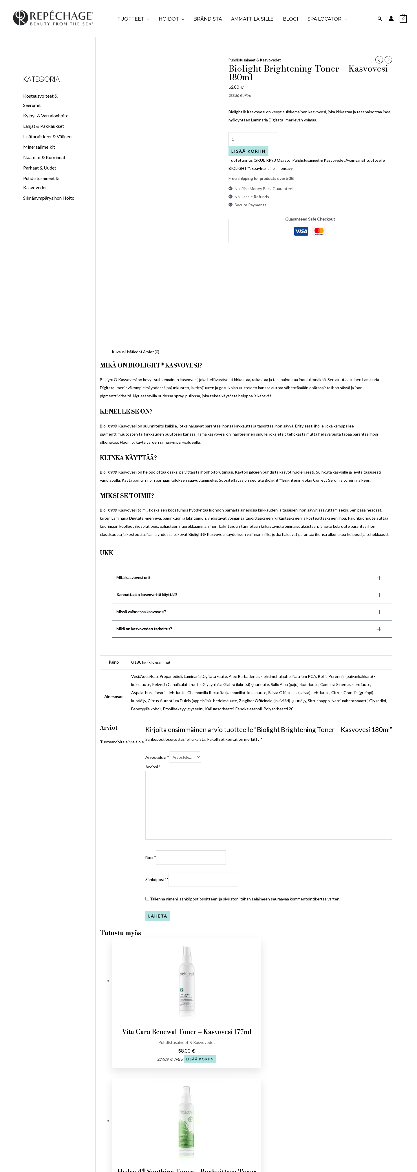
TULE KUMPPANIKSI (257, 1095)
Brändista (257, 1086)
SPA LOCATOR (257, 1112)
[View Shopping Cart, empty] (403, 18)
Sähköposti (157, 782)
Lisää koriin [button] (170, 972)
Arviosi (153, 666)
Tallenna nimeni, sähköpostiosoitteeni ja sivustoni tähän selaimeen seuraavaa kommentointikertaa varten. (245, 802)
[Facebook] (55, 1080)
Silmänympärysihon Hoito (48, 198)
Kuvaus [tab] (119, 251)
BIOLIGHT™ (239, 169)
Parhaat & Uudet (39, 167)
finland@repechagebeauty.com (62, 1099)
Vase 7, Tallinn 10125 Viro (61, 1108)
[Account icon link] (391, 18)
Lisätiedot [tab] (136, 251)
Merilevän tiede (355, 1115)
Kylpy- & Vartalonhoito (46, 115)
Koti (257, 1077)
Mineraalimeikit (39, 147)
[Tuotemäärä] (254, 139)
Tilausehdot (159, 1077)
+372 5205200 (62, 1091)
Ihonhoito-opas (355, 1106)
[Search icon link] (380, 18)
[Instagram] (69, 1080)
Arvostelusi (157, 656)
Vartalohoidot (355, 1098)
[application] (146, 19)
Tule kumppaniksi (159, 1095)
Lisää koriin (248, 152)
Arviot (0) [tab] (154, 251)
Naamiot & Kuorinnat (44, 157)
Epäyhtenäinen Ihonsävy (275, 169)
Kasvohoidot (355, 1089)
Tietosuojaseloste (160, 1086)
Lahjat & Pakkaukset (43, 126)
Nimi (150, 760)
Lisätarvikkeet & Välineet (48, 136)
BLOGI (257, 1103)
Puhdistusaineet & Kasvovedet (256, 59)
